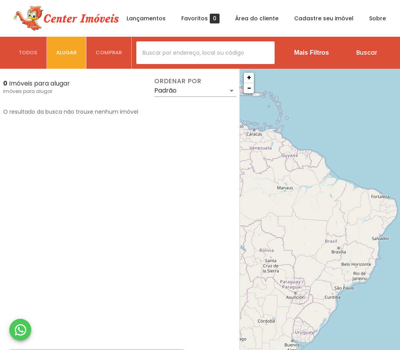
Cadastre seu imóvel (324, 18)
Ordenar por (177, 81)
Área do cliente (257, 18)
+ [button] (249, 77)
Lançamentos (146, 18)
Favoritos (200, 18)
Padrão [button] (165, 90)
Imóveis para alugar (27, 91)
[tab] (28, 53)
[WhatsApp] (20, 330)
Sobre (377, 18)
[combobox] (205, 52)
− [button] (249, 88)
